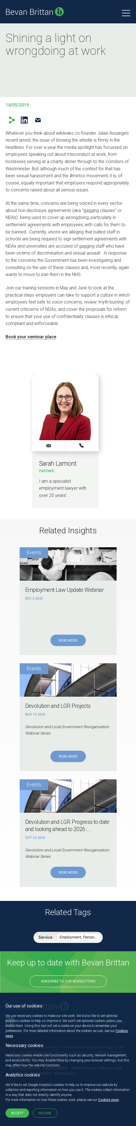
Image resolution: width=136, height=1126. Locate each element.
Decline (45, 1113)
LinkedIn (24, 120)
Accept (17, 1113)
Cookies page (108, 1100)
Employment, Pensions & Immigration (80, 937)
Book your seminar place (31, 336)
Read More (68, 640)
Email (37, 120)
